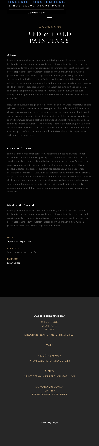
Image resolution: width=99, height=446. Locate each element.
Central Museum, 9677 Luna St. (21, 252)
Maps (49, 345)
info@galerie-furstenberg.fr (49, 360)
